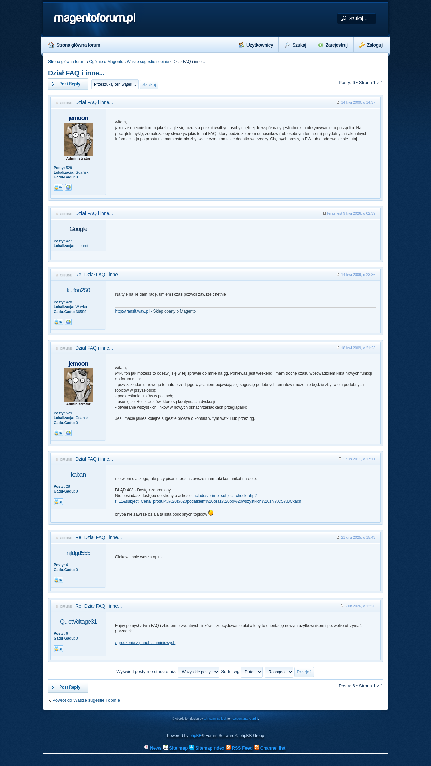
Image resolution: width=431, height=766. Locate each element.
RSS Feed (239, 748)
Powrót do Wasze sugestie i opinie (86, 700)
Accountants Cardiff (245, 718)
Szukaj (295, 45)
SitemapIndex (206, 748)
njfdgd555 (78, 553)
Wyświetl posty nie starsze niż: (167, 671)
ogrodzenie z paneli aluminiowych (145, 642)
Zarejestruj (333, 45)
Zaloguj (371, 45)
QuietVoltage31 (78, 621)
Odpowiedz (68, 84)
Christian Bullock (215, 718)
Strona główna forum (74, 45)
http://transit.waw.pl (132, 311)
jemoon (78, 118)
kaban (78, 474)
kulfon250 (78, 290)
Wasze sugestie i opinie (148, 61)
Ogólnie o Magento (106, 61)
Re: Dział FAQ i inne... (98, 274)
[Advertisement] (245, 239)
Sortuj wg (242, 671)
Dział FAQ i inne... (76, 73)
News (153, 748)
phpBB (195, 735)
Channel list (269, 748)
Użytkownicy (256, 45)
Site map (175, 748)
